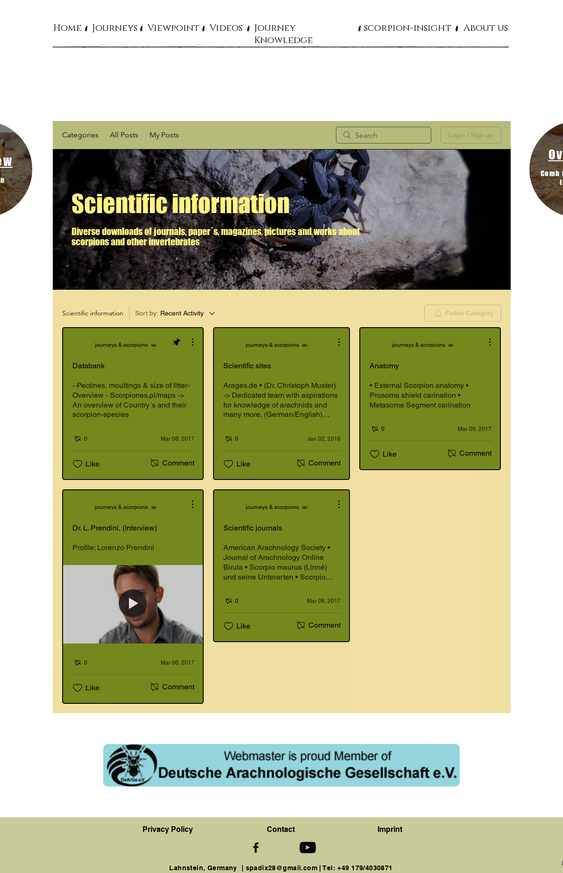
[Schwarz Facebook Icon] (256, 847)
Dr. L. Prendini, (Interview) (114, 527)
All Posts (124, 134)
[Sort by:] (175, 313)
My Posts (164, 134)
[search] (383, 135)
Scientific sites (247, 365)
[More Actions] (187, 342)
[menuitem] (462, 313)
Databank (88, 365)
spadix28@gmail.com (282, 868)
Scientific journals (252, 527)
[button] (114, 27)
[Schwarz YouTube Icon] (308, 847)
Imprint (390, 829)
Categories (80, 134)
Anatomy (384, 365)
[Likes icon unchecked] (77, 464)
